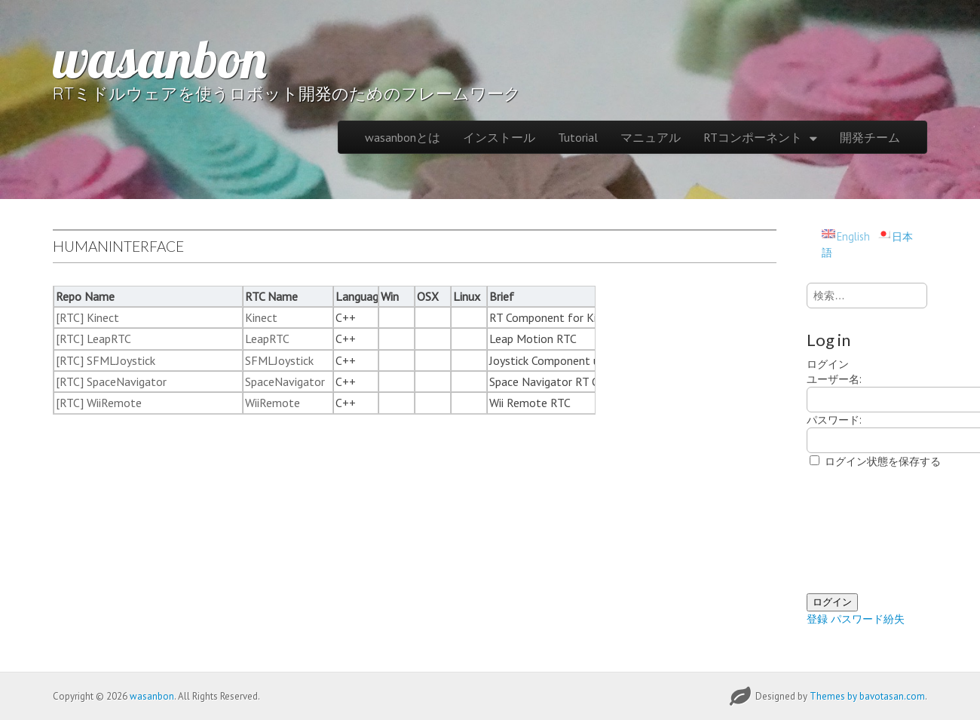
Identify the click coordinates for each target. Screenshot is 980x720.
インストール (499, 137)
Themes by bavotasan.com (867, 696)
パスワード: (834, 419)
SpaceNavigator (285, 381)
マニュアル (650, 137)
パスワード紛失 (868, 618)
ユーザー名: (834, 379)
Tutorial (578, 137)
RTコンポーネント (752, 137)
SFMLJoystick (279, 360)
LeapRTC (267, 338)
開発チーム (870, 137)
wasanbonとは (402, 137)
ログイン (832, 602)
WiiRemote (272, 402)
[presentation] (868, 531)
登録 (817, 618)
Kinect (261, 317)
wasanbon (160, 58)
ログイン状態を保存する (883, 461)
